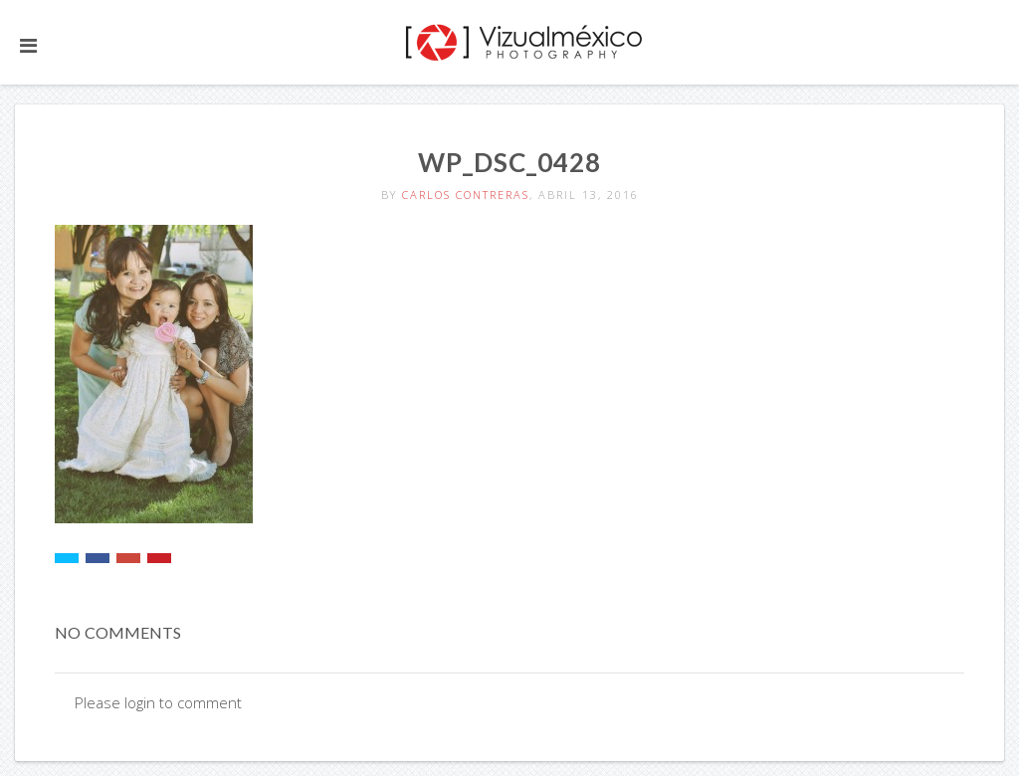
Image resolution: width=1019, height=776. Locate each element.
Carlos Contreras (465, 194)
